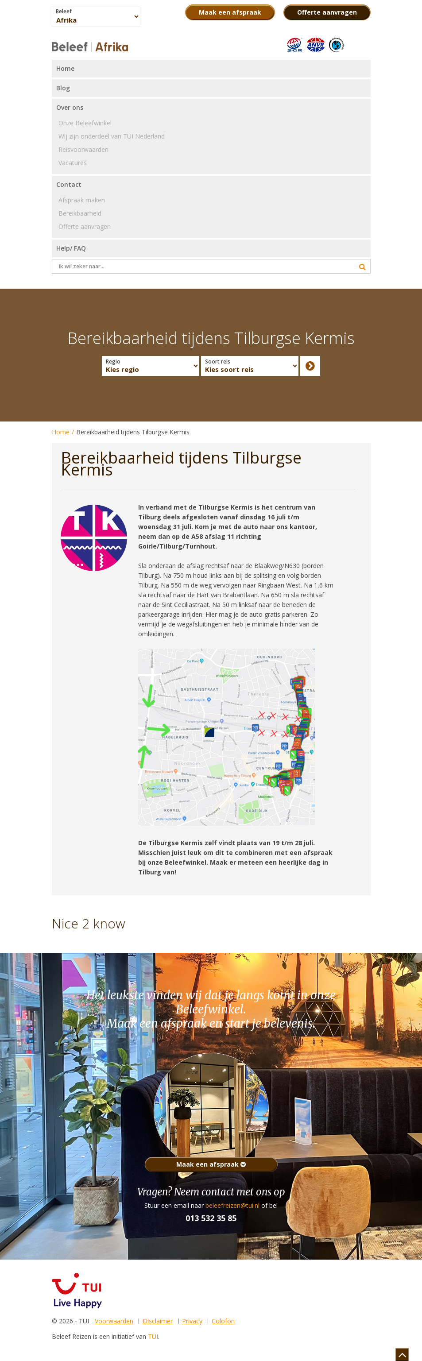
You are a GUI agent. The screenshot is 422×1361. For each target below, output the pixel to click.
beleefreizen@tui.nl (232, 1205)
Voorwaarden (114, 1321)
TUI (153, 1336)
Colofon (223, 1321)
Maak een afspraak (211, 1164)
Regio (113, 361)
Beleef (64, 11)
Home (61, 432)
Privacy (192, 1321)
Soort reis (217, 361)
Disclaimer (158, 1321)
